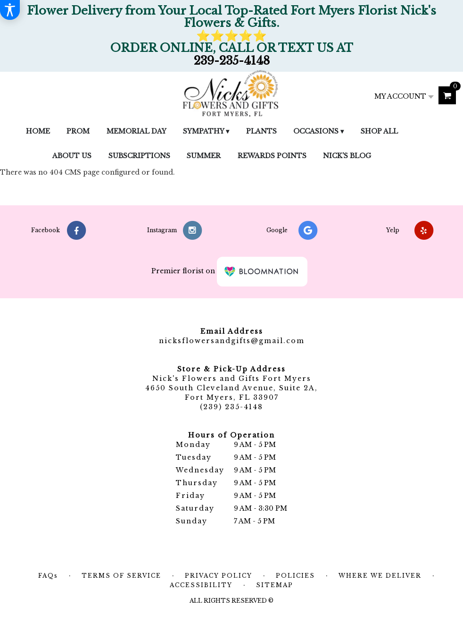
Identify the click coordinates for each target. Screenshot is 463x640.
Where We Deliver (380, 575)
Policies (295, 575)
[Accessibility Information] (10, 10)
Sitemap (274, 585)
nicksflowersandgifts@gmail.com (232, 341)
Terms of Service (121, 575)
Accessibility (201, 585)
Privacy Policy (218, 575)
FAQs (48, 575)
